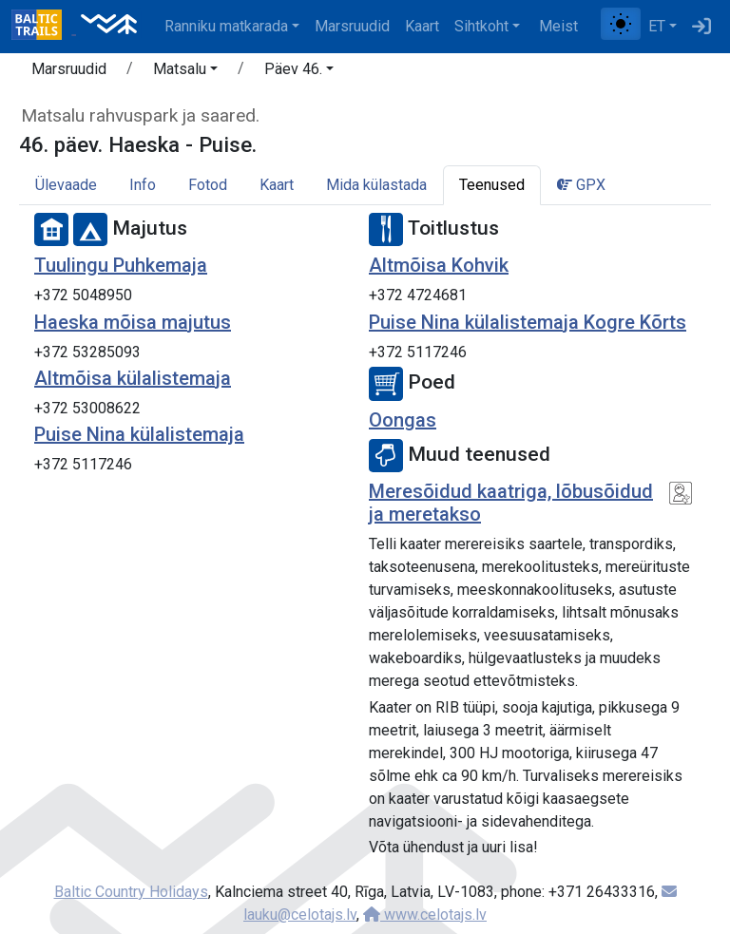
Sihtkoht (481, 26)
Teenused (492, 185)
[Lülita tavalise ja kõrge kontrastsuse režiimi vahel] (621, 24)
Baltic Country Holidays (131, 892)
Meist (558, 26)
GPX (581, 185)
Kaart (422, 26)
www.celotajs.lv (425, 914)
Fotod (207, 185)
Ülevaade (66, 185)
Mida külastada (376, 185)
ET (656, 26)
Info (142, 185)
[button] (185, 72)
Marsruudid (352, 26)
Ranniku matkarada (226, 26)
